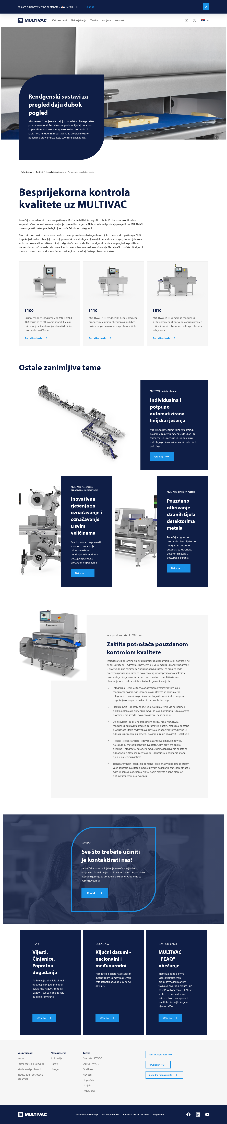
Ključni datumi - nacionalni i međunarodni (113, 959)
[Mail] (186, 20)
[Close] (206, 6)
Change (90, 6)
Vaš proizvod (59, 20)
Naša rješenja (78, 20)
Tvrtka (94, 20)
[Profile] (195, 20)
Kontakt (119, 20)
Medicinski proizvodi (29, 1069)
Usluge (55, 1069)
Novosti (87, 1074)
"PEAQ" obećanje (170, 959)
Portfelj (55, 1063)
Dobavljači (89, 1091)
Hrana (21, 1058)
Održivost (88, 1069)
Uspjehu (87, 1085)
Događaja (88, 1080)
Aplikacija (56, 1058)
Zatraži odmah (33, 338)
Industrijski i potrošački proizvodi (30, 1076)
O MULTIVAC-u (91, 1063)
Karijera (106, 20)
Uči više (158, 456)
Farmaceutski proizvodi (31, 1063)
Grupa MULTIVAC (92, 1058)
